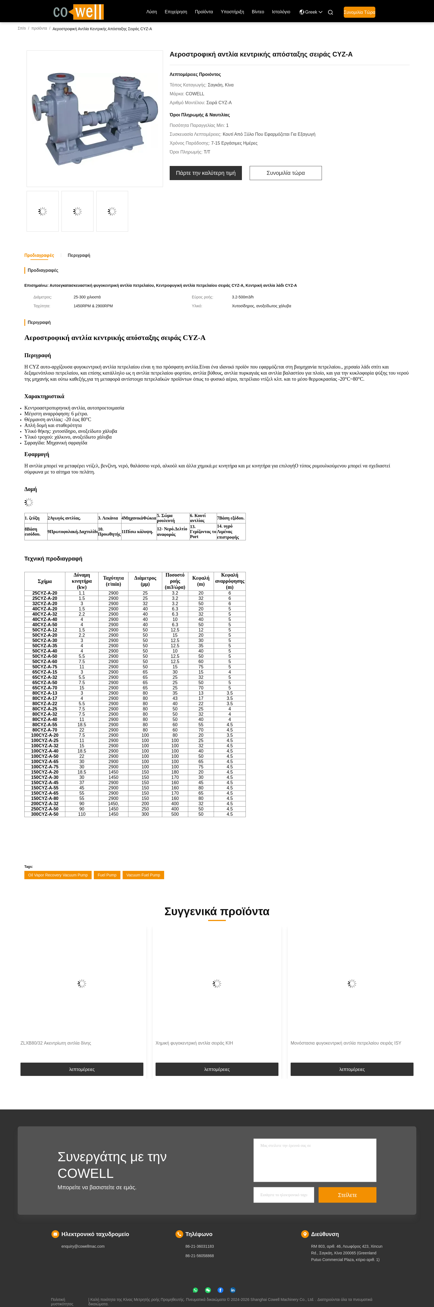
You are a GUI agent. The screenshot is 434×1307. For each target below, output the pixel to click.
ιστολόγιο (281, 11)
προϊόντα (204, 11)
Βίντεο (258, 11)
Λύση (151, 11)
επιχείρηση (176, 11)
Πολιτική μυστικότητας (62, 1299)
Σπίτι (22, 28)
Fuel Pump (107, 875)
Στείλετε (347, 1195)
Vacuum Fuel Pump (143, 875)
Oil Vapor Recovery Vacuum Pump (58, 875)
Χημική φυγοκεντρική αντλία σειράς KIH (194, 1043)
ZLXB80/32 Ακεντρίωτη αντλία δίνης (55, 1043)
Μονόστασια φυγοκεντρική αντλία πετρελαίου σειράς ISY (346, 1043)
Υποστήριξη (232, 11)
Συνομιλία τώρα (359, 12)
